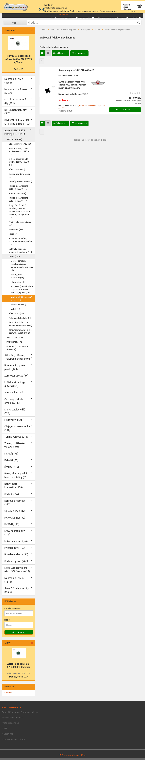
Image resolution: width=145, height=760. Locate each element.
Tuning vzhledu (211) (16, 438)
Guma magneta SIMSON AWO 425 (76, 72)
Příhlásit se (18, 634)
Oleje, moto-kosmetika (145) (17, 430)
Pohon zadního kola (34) (20, 320)
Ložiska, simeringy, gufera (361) (14, 386)
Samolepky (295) (13, 394)
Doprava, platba (85, 18)
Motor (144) (14, 258)
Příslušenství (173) (14, 550)
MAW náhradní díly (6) (16, 543)
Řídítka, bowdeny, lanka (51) (19, 178)
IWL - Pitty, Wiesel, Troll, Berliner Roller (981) (18, 359)
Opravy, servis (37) (14, 513)
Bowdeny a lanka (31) (16, 556)
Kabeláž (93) (11, 462)
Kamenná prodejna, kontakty (113, 18)
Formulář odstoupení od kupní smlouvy (20, 714)
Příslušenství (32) (15, 344)
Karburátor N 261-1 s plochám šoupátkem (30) (20, 326)
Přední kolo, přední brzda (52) (20, 226)
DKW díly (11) (11, 526)
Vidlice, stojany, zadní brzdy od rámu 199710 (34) (19, 164)
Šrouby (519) (11, 469)
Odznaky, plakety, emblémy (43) (13, 403)
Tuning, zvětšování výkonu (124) (14, 447)
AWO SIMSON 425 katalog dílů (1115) (14, 134)
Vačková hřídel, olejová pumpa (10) (21, 301)
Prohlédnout (65, 102)
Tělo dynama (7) (18, 307)
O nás (137, 18)
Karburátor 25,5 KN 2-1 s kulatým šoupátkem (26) (20, 333)
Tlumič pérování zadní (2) (20, 184)
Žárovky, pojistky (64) (16, 377)
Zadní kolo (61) (16, 232)
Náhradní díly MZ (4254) (13, 83)
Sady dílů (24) (12, 496)
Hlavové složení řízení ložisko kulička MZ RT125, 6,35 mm (18, 61)
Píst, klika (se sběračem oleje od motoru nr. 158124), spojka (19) (22, 291)
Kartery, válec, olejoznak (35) (17, 278)
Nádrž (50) (13, 236)
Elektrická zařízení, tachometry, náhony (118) (20, 253)
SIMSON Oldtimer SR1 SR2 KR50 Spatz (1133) (17, 124)
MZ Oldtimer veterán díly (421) (15, 103)
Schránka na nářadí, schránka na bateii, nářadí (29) (20, 243)
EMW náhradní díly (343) (14, 535)
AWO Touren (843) (15, 339)
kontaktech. (64, 14)
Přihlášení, (67, 18)
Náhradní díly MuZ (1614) (14, 582)
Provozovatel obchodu (12, 720)
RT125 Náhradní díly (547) (15, 114)
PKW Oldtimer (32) (14, 519)
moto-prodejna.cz (10, 725)
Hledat (54, 18)
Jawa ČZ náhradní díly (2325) (16, 592)
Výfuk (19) (15, 311)
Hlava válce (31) (18, 284)
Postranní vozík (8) (17, 195)
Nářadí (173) (11, 455)
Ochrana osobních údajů (13, 741)
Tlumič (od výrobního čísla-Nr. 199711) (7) (18, 201)
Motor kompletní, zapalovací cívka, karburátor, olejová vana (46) (22, 268)
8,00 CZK (18, 71)
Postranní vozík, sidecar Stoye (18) (18, 350)
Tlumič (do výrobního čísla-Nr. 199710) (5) (18, 189)
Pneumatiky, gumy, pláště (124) (14, 369)
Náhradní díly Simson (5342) (16, 93)
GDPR (4, 730)
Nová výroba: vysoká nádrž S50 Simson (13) (17, 572)
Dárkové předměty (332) (14, 505)
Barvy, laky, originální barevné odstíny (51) (15, 477)
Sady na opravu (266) (16, 563)
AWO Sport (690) (14, 141)
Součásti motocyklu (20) (20, 146)
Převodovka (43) (16, 315)
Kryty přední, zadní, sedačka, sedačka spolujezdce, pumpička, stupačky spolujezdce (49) (19, 213)
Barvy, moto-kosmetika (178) (13, 488)
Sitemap (8, 695)
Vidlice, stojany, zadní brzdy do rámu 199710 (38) (19, 153)
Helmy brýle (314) (14, 422)
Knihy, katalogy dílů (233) (14, 413)
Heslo (7, 622)
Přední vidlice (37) (17, 171)
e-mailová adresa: (12, 610)
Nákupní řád (7, 736)
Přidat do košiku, (125, 112)
